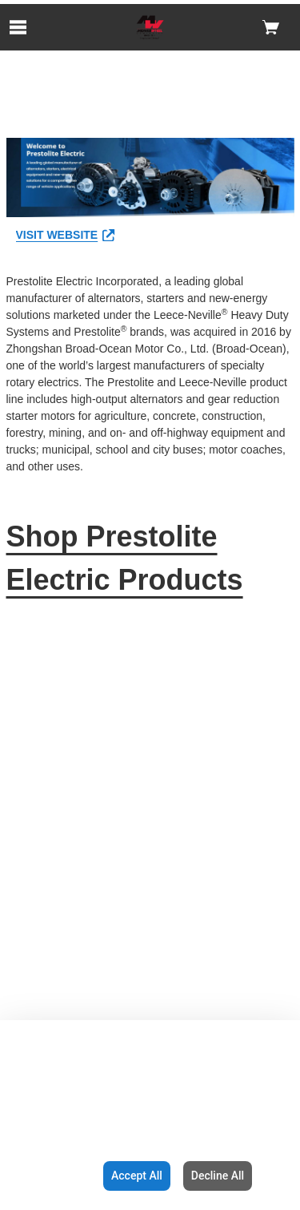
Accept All (136, 1175)
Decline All (217, 1175)
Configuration (48, 1175)
